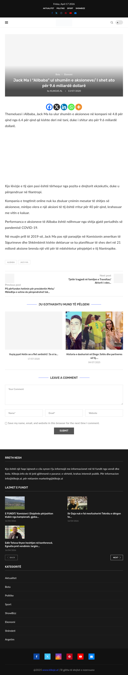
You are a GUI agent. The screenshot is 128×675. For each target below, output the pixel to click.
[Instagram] (61, 13)
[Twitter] (56, 13)
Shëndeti (10, 630)
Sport (70, 8)
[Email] (75, 13)
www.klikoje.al (50, 669)
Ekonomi (10, 621)
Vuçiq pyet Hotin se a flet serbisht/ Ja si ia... (33, 354)
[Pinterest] (66, 13)
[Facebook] (52, 13)
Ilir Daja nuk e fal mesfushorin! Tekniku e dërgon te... (94, 515)
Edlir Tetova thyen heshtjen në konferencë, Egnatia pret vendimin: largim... (29, 545)
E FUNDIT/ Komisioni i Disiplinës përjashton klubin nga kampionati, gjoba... (29, 515)
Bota (7, 586)
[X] (56, 107)
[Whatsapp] (71, 107)
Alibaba (11, 262)
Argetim (9, 639)
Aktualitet (48, 8)
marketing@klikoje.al (51, 478)
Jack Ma (24, 262)
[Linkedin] (64, 107)
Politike (60, 8)
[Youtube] (71, 13)
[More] (78, 107)
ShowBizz (80, 8)
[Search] (112, 22)
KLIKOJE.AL (56, 90)
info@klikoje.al (13, 478)
